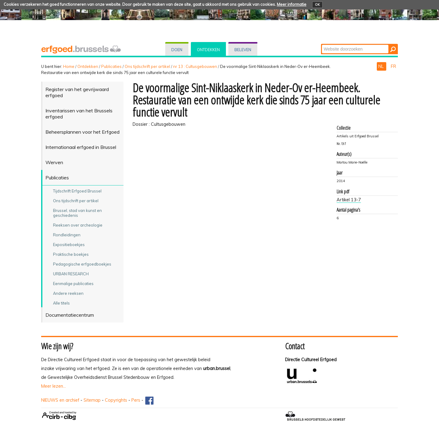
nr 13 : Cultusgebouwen (195, 66)
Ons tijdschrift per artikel (147, 66)
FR (393, 66)
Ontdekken (208, 49)
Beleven (242, 49)
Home (68, 66)
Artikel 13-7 (349, 200)
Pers (135, 400)
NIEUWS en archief (60, 400)
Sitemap (92, 400)
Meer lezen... (53, 386)
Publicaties (111, 66)
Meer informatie (291, 4)
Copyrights (116, 400)
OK (317, 4)
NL (381, 66)
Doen (176, 49)
